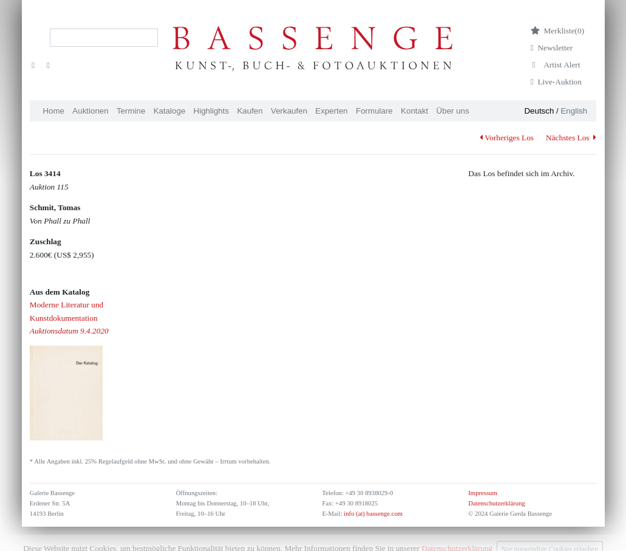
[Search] (104, 38)
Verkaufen (289, 110)
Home (53, 110)
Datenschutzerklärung (496, 503)
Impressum (482, 493)
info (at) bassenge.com (372, 513)
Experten (331, 110)
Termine (131, 110)
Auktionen (90, 110)
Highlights (212, 110)
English (573, 110)
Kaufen (249, 110)
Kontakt (414, 110)
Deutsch (539, 110)
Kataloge (170, 110)
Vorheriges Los (507, 137)
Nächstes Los (571, 137)
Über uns (453, 110)
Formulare (374, 110)
